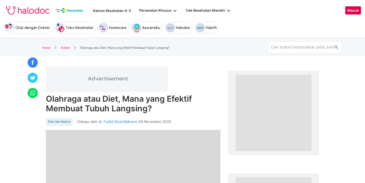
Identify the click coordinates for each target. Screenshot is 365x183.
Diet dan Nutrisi (59, 122)
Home (46, 48)
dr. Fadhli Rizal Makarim (117, 122)
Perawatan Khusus (158, 10)
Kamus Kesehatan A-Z (112, 10)
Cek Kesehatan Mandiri (208, 10)
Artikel (65, 48)
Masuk (353, 10)
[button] (33, 62)
